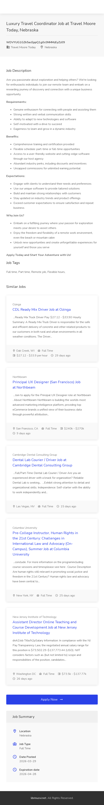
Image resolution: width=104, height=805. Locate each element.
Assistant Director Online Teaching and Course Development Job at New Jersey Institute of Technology (45, 627)
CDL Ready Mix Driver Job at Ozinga (42, 309)
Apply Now (52, 699)
